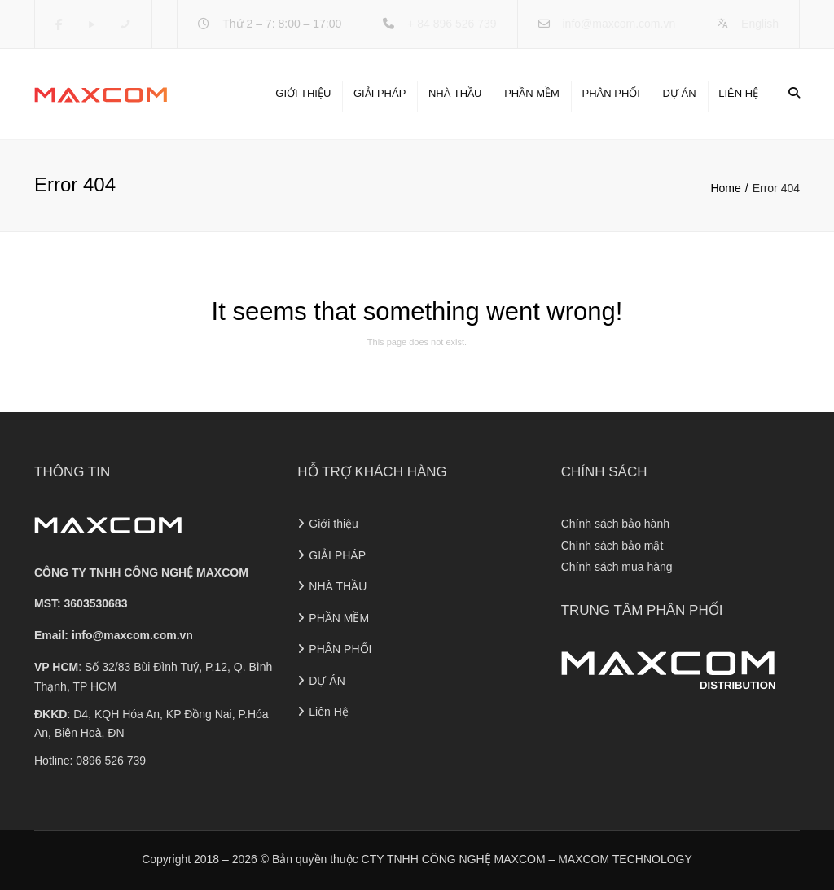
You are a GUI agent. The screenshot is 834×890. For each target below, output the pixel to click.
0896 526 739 (111, 760)
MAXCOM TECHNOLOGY (625, 859)
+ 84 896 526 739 (451, 23)
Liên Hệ (738, 93)
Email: (113, 635)
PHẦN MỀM (532, 93)
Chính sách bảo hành (615, 523)
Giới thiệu (303, 93)
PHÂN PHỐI (610, 93)
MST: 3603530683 (80, 603)
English (760, 23)
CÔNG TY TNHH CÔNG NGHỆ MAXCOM (141, 572)
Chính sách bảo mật (612, 545)
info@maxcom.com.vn (618, 23)
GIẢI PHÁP (379, 93)
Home (725, 188)
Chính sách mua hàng (617, 566)
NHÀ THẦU (455, 93)
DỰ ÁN (679, 93)
